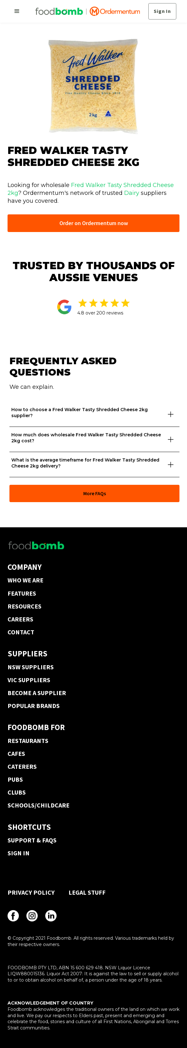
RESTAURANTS (28, 741)
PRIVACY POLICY (31, 892)
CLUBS (17, 792)
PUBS (15, 779)
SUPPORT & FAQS (32, 840)
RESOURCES (24, 606)
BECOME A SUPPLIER (37, 693)
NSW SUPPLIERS (31, 667)
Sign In (162, 11)
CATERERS (22, 766)
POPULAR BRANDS (34, 706)
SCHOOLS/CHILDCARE (38, 805)
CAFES (16, 753)
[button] (17, 11)
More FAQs (94, 493)
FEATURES (22, 593)
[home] (86, 11)
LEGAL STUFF (87, 892)
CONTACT (21, 632)
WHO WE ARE (25, 580)
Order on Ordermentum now (93, 223)
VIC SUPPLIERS (29, 680)
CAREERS (20, 619)
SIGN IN (19, 853)
